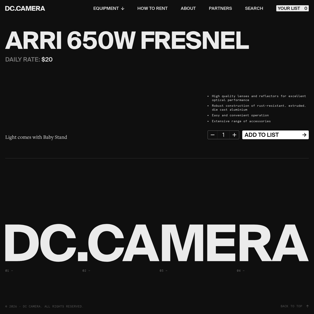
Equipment (108, 8)
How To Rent (152, 8)
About (188, 8)
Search (254, 8)
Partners (220, 8)
